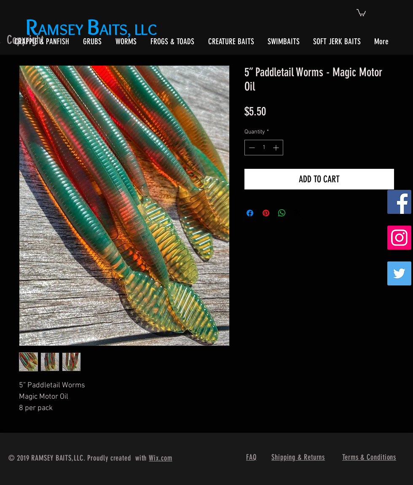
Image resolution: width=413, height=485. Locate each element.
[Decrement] (251, 147)
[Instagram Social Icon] (399, 238)
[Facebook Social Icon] (399, 202)
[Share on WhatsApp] (282, 213)
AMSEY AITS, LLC (93, 29)
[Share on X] (298, 213)
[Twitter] (399, 273)
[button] (361, 12)
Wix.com (160, 458)
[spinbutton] (263, 147)
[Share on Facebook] (250, 213)
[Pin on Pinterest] (266, 213)
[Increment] (276, 147)
